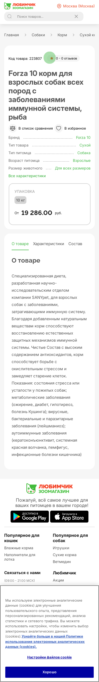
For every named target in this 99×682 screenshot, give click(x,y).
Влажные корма (18, 548)
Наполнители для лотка (19, 556)
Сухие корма (65, 554)
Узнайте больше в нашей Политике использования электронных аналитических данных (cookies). (45, 641)
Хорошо (49, 672)
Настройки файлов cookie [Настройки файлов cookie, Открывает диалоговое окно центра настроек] (49, 657)
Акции (58, 580)
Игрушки (61, 548)
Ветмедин (62, 561)
